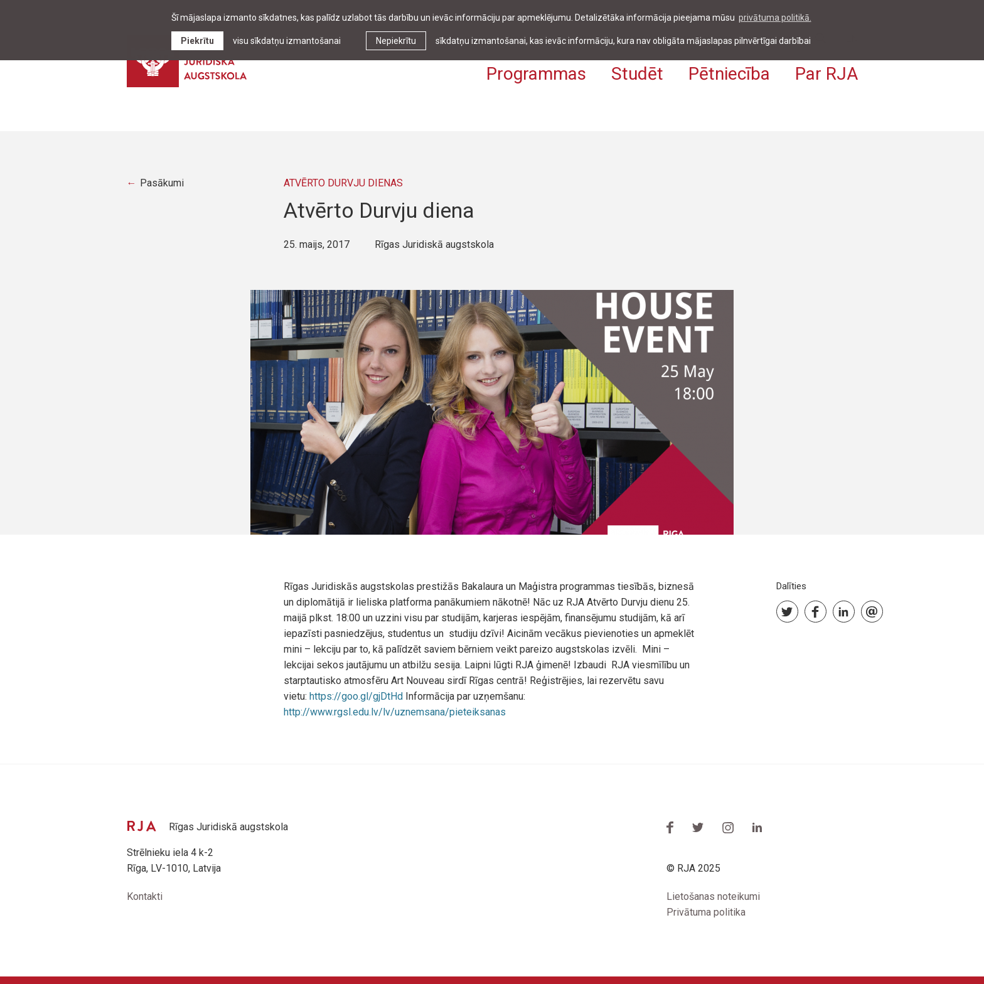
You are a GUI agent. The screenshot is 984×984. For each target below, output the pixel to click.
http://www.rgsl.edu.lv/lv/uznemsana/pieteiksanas (395, 712)
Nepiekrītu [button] (396, 41)
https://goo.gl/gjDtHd (356, 696)
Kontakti (145, 896)
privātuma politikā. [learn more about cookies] (775, 18)
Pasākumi (162, 183)
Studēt (637, 73)
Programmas (536, 73)
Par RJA (826, 73)
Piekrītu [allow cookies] (197, 41)
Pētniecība (729, 73)
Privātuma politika (706, 912)
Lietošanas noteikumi (713, 896)
